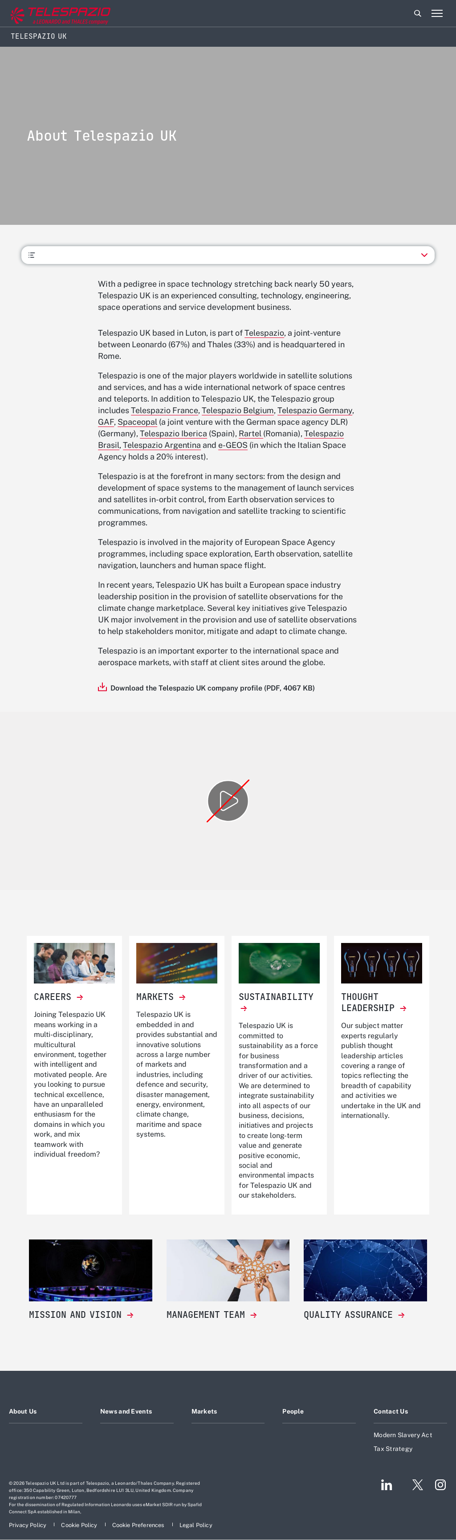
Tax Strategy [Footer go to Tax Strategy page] (393, 1448)
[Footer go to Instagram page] (440, 1484)
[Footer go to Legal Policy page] (195, 1525)
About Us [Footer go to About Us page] (23, 1411)
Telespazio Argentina (162, 445)
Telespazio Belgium (238, 410)
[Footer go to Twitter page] (414, 1484)
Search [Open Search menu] (417, 13)
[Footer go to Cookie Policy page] (79, 1525)
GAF (106, 422)
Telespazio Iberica (173, 433)
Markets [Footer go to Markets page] (204, 1411)
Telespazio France (164, 410)
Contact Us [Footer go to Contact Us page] (391, 1411)
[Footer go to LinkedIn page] (387, 1484)
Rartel (251, 433)
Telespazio (264, 332)
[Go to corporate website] (44, 14)
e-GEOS (233, 445)
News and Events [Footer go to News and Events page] (126, 1411)
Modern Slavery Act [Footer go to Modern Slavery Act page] (403, 1434)
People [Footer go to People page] (293, 1411)
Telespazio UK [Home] (39, 36)
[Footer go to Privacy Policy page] (28, 1525)
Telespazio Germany (314, 410)
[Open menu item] (437, 13)
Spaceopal (137, 422)
